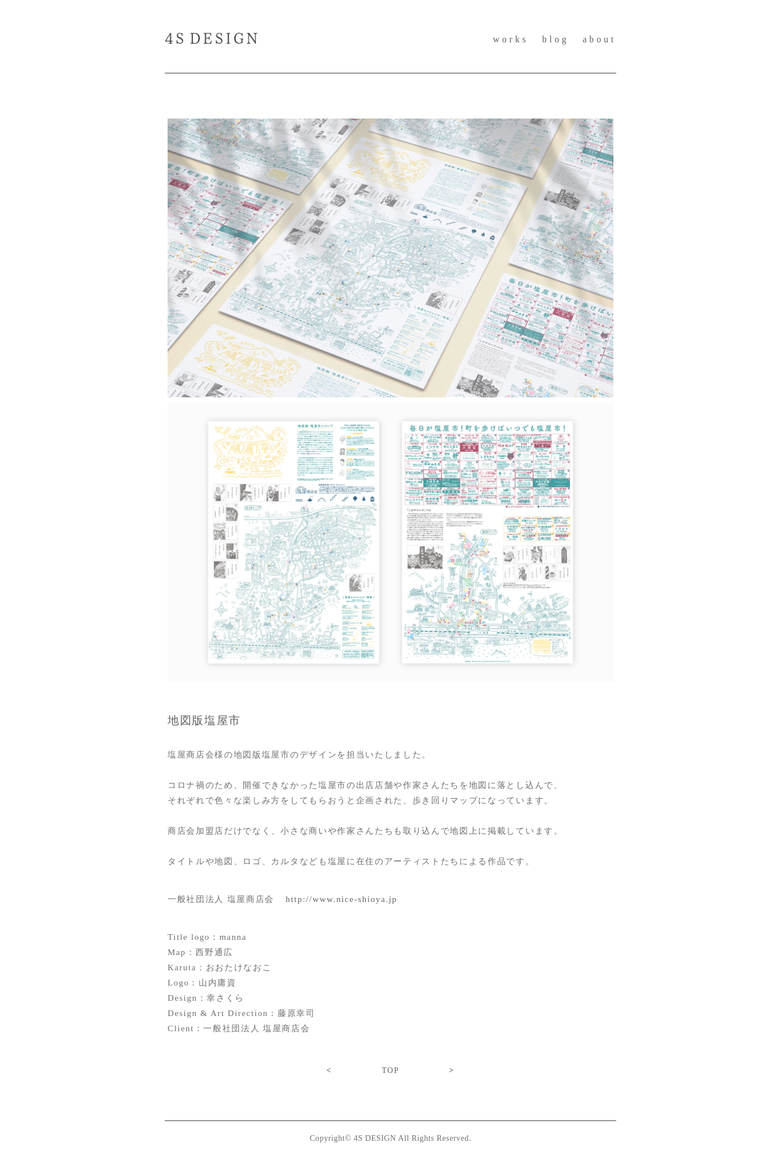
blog (555, 39)
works (510, 39)
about (599, 39)
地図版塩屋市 (204, 720)
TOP (390, 1070)
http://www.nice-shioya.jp (341, 899)
